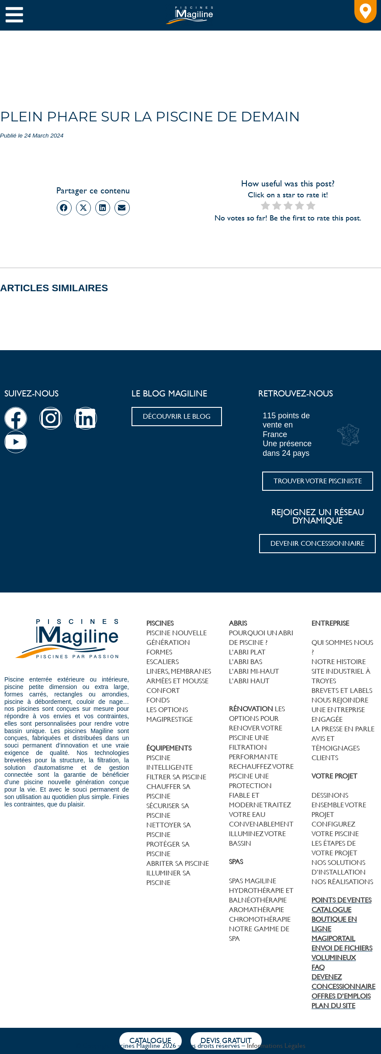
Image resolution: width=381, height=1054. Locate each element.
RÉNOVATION (251, 709)
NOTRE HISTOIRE (339, 662)
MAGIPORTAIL (333, 938)
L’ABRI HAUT (249, 681)
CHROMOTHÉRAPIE (260, 919)
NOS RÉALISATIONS (342, 882)
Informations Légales (276, 1045)
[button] (64, 207)
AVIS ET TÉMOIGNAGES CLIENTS (336, 748)
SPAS (236, 862)
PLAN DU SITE (333, 1006)
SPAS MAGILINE (252, 881)
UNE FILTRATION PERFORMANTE (253, 747)
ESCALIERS (162, 662)
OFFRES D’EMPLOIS (341, 996)
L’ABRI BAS (245, 662)
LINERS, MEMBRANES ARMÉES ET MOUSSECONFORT (178, 681)
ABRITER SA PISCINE (177, 863)
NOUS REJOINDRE (340, 700)
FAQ (318, 967)
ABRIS (238, 623)
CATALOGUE (331, 910)
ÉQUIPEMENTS (168, 748)
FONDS (158, 700)
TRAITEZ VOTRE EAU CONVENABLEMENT (261, 814)
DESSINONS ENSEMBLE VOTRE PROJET (339, 805)
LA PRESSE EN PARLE (343, 729)
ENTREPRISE (330, 623)
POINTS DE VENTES (341, 900)
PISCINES (159, 623)
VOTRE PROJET (334, 776)
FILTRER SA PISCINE (176, 777)
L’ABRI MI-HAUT (254, 671)
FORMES (159, 652)
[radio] (265, 206)
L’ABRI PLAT (247, 652)
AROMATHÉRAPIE (256, 910)
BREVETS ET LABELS (342, 690)
